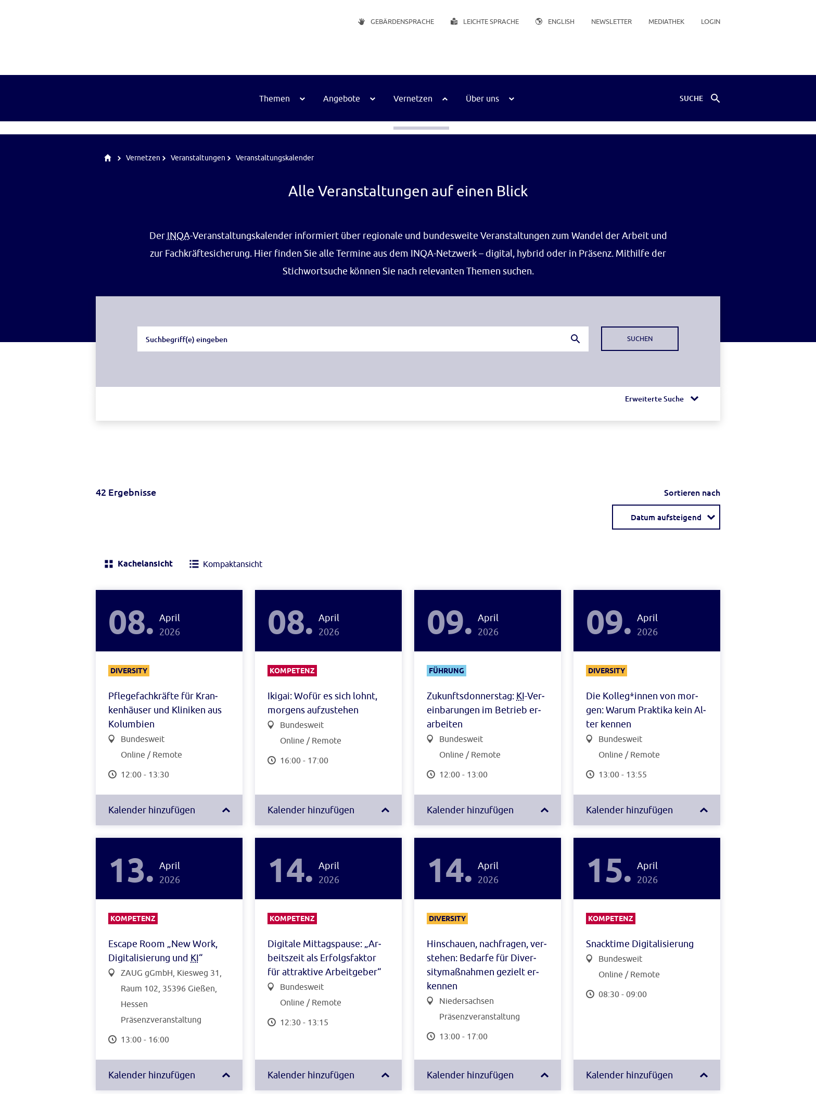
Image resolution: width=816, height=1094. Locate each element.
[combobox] (363, 338)
